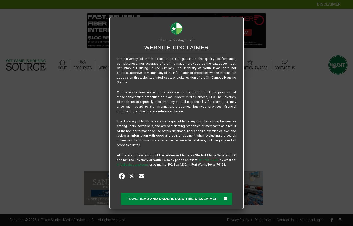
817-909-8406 (208, 160)
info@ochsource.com (132, 164)
